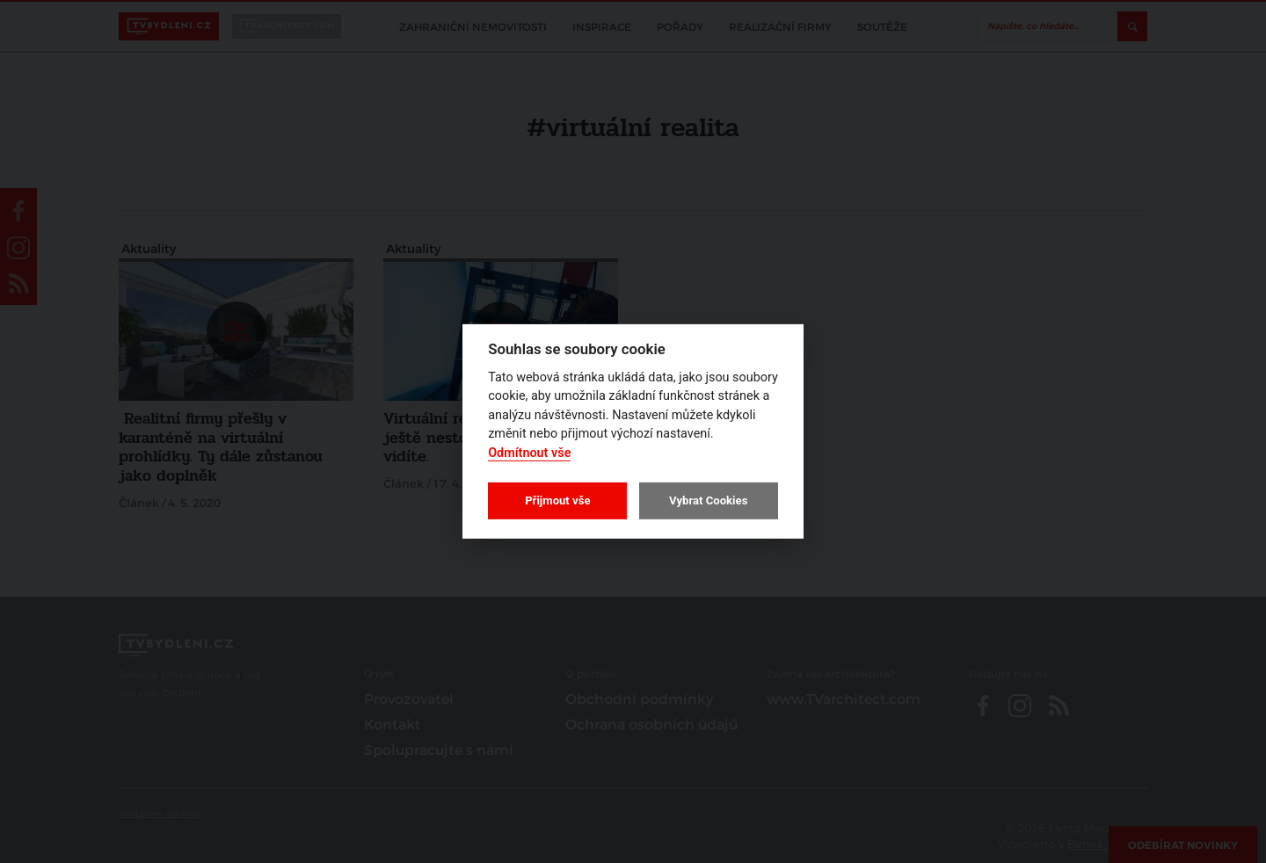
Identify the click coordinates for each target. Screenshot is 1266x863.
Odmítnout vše (529, 453)
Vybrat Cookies (708, 500)
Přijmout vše (557, 500)
